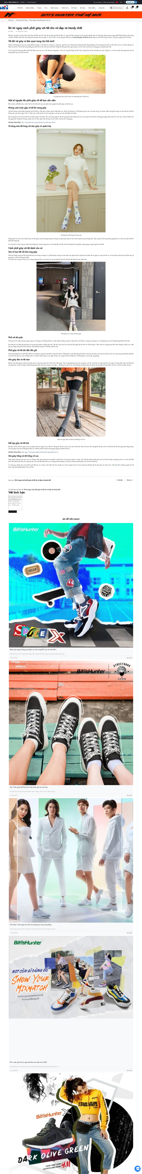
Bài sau (129, 480)
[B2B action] (132, 2)
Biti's (55, 37)
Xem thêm (129, 657)
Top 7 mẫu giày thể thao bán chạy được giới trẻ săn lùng (28, 787)
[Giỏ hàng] (136, 8)
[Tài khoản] (127, 8)
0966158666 (12, 2)
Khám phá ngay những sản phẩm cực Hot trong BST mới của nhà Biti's (33, 649)
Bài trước (120, 480)
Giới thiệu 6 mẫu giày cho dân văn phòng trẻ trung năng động (30, 924)
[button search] (111, 8)
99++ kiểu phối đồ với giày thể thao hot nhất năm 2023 (28, 1062)
